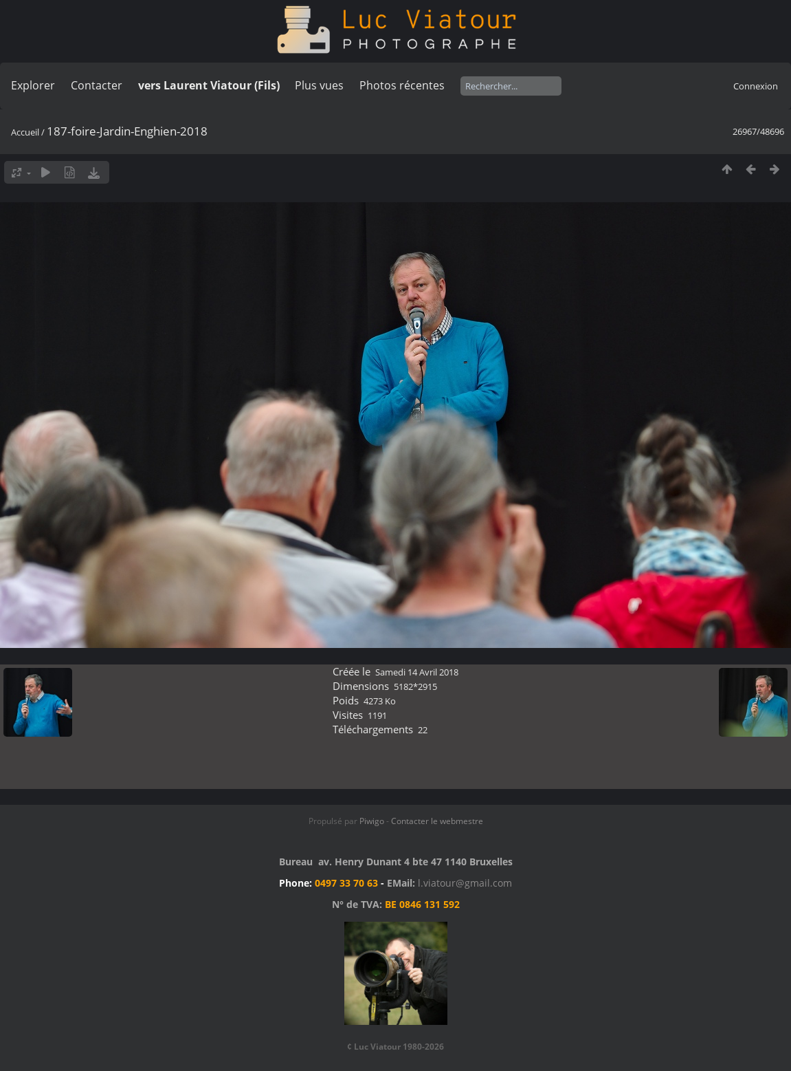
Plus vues (319, 85)
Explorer (33, 85)
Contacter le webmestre (437, 821)
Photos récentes (402, 85)
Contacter (96, 85)
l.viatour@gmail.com (465, 882)
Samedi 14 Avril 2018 (416, 672)
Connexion (755, 86)
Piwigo (371, 821)
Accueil (25, 132)
